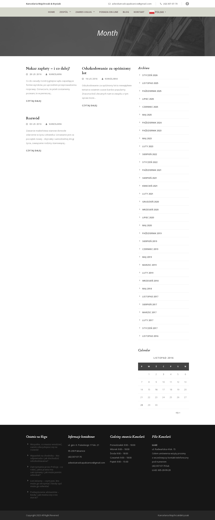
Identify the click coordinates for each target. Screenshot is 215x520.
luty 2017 (147, 320)
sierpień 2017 (149, 304)
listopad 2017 (150, 296)
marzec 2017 (149, 312)
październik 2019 (151, 233)
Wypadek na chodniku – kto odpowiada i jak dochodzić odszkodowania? (44, 458)
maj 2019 (147, 256)
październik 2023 (151, 130)
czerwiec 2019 (150, 249)
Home (51, 11)
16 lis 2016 (91, 78)
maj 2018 (147, 288)
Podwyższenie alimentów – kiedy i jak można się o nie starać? (44, 495)
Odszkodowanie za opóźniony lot (106, 71)
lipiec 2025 (148, 98)
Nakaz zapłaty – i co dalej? (48, 68)
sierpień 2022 (149, 154)
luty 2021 (147, 193)
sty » (178, 412)
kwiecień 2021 (150, 185)
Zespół (63, 11)
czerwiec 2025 (150, 106)
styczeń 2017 (149, 328)
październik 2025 (151, 90)
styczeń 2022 (149, 162)
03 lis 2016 (36, 124)
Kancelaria (55, 74)
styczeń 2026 (149, 75)
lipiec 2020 (148, 217)
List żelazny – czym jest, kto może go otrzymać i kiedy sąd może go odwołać (46, 483)
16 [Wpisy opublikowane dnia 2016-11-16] (156, 389)
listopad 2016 (150, 336)
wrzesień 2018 (150, 280)
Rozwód (32, 118)
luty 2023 (147, 146)
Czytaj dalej (33, 101)
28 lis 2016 (36, 74)
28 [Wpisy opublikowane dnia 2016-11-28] (141, 404)
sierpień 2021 (149, 177)
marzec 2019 (149, 264)
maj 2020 (147, 225)
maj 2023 (147, 138)
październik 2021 (151, 170)
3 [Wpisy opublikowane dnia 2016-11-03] (163, 374)
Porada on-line (108, 11)
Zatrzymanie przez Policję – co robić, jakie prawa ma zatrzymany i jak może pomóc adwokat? (46, 470)
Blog (126, 11)
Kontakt (139, 11)
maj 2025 (147, 114)
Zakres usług (83, 11)
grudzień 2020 (150, 201)
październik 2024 (151, 122)
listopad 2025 (150, 83)
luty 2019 (147, 272)
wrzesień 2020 (150, 209)
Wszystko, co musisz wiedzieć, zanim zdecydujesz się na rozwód (46, 447)
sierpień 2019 (149, 241)
